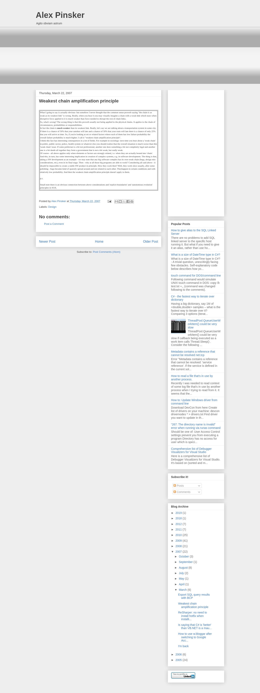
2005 (179, 660)
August (183, 567)
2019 (179, 512)
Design (52, 206)
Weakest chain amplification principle (193, 605)
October (184, 556)
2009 (179, 540)
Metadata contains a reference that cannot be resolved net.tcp (193, 353)
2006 (179, 654)
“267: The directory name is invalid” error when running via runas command (196, 426)
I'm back (183, 646)
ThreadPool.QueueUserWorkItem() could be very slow (204, 324)
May (182, 578)
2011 (179, 529)
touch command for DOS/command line (196, 275)
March (183, 589)
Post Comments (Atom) (106, 251)
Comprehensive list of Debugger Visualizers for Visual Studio (191, 450)
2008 (179, 546)
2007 (179, 551)
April (182, 584)
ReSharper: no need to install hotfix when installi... (192, 616)
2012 (179, 524)
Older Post (150, 241)
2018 (179, 518)
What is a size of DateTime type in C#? (195, 254)
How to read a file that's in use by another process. (192, 377)
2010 (179, 535)
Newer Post (47, 241)
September (186, 562)
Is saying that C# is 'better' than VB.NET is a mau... (195, 626)
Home (99, 241)
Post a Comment (54, 223)
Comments (182, 492)
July (182, 573)
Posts (178, 485)
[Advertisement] (130, 55)
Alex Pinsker (60, 15)
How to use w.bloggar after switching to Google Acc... (195, 637)
